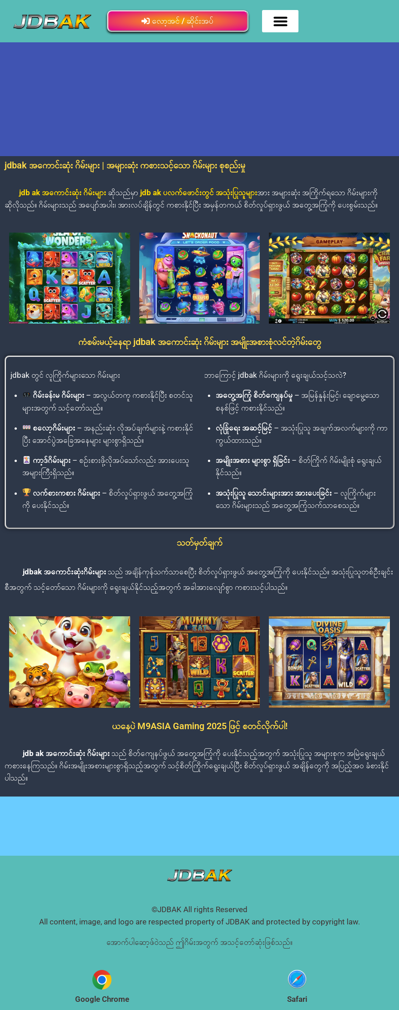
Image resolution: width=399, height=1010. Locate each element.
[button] (280, 21)
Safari (297, 999)
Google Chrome (102, 999)
